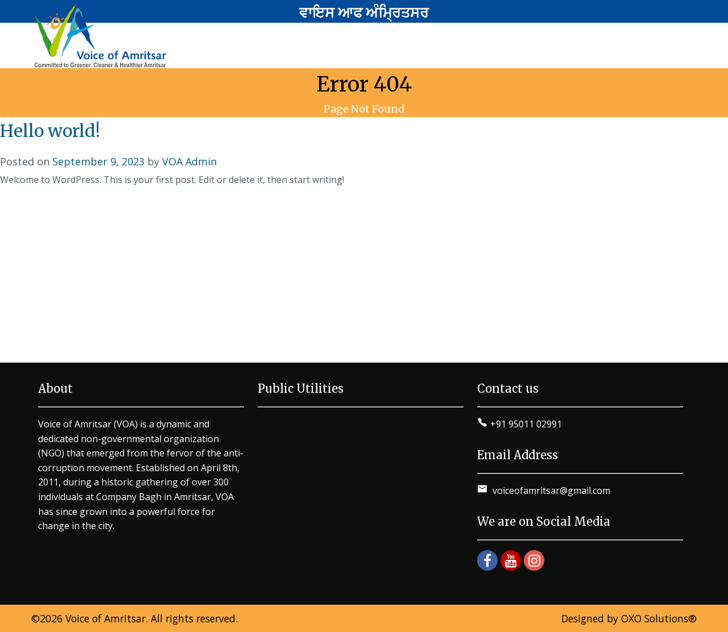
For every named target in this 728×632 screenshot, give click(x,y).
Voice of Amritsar (105, 618)
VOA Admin (189, 161)
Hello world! (50, 131)
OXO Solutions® (659, 618)
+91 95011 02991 (526, 424)
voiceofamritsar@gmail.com (550, 490)
